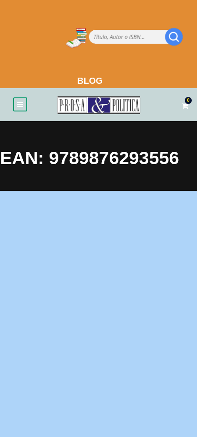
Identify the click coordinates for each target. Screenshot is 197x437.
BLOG (90, 81)
